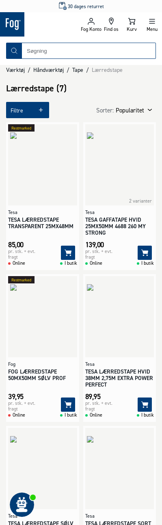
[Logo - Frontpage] (40, 24)
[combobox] (89, 50)
